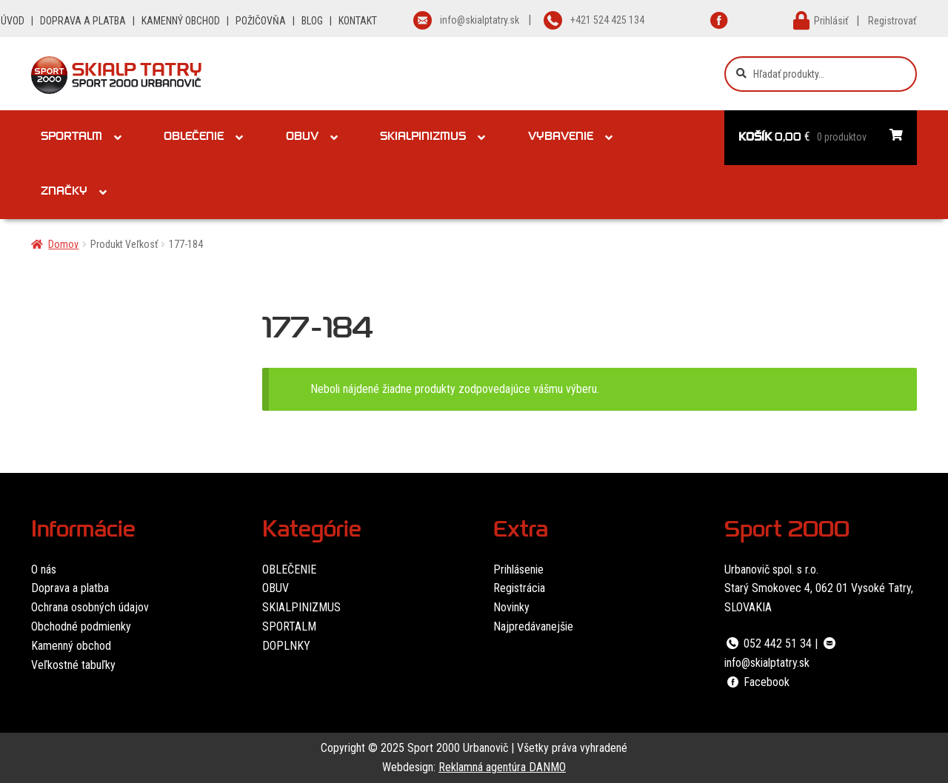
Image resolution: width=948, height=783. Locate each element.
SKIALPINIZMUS (301, 607)
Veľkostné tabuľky (73, 665)
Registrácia (519, 588)
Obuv (302, 138)
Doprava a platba (70, 588)
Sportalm (71, 138)
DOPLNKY (286, 646)
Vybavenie (560, 138)
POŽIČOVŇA (261, 21)
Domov (63, 244)
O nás (43, 569)
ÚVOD (12, 21)
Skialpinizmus (423, 138)
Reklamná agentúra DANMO (502, 767)
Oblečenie (194, 138)
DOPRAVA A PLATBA (83, 21)
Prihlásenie (518, 569)
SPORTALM (289, 626)
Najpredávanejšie (533, 626)
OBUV (275, 588)
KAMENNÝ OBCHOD (180, 21)
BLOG (312, 21)
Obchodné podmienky (81, 626)
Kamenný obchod (71, 646)
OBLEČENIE (289, 569)
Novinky (511, 607)
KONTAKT (357, 21)
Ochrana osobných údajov (90, 607)
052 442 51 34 (768, 643)
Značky (64, 192)
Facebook (757, 682)
